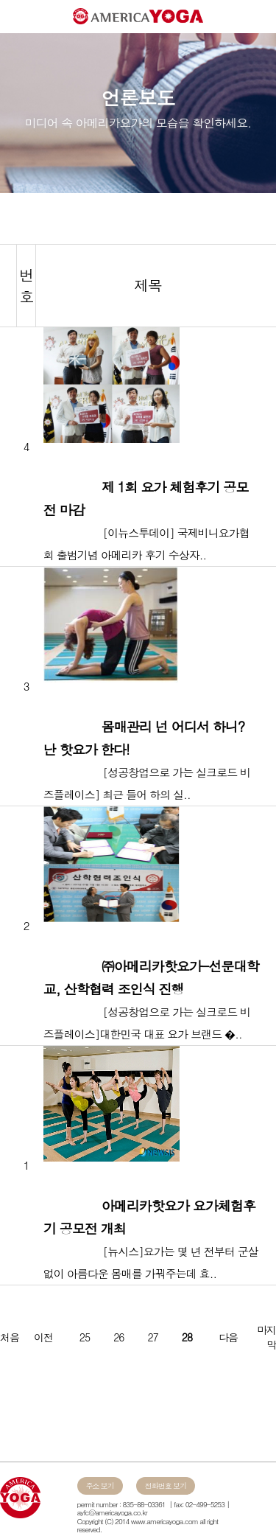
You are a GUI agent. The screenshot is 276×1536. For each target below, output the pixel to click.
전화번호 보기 (165, 1486)
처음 (9, 1337)
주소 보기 (100, 1486)
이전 (43, 1337)
